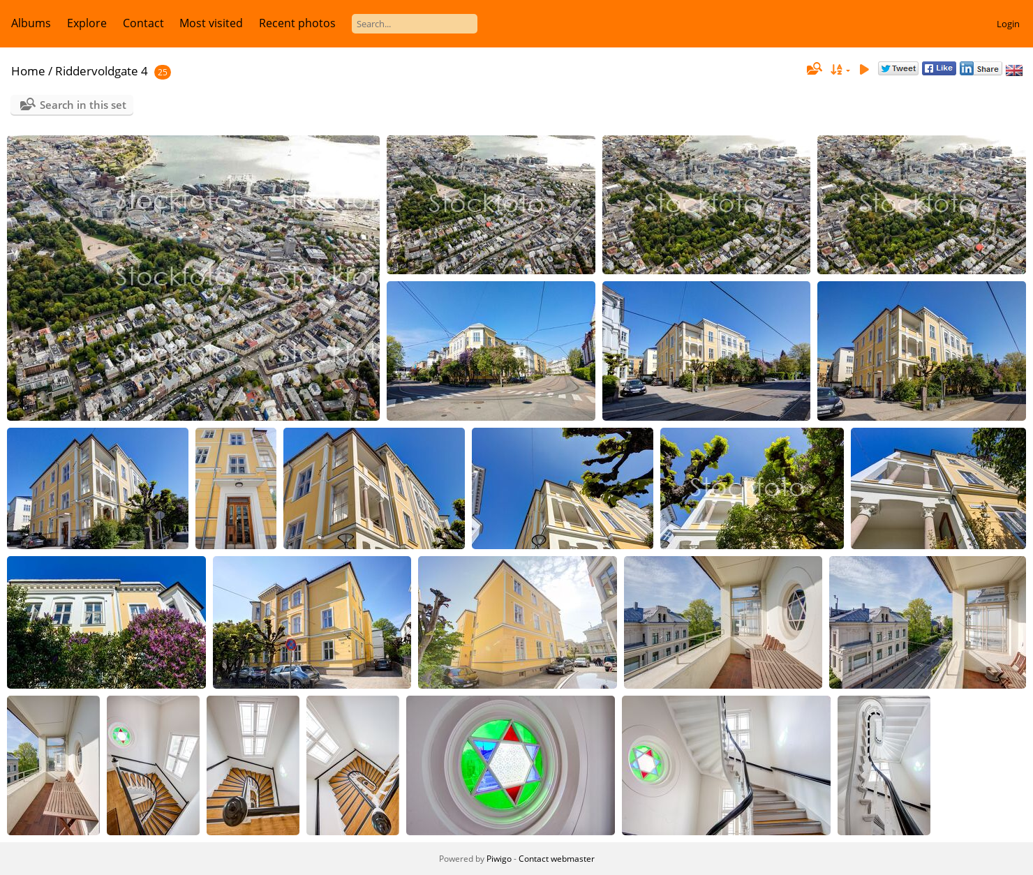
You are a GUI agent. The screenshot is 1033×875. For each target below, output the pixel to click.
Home (28, 71)
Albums (31, 23)
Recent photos (297, 23)
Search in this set (83, 105)
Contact (143, 23)
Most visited (211, 23)
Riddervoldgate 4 (101, 71)
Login (1008, 23)
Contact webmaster (557, 859)
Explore (87, 23)
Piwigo (499, 859)
